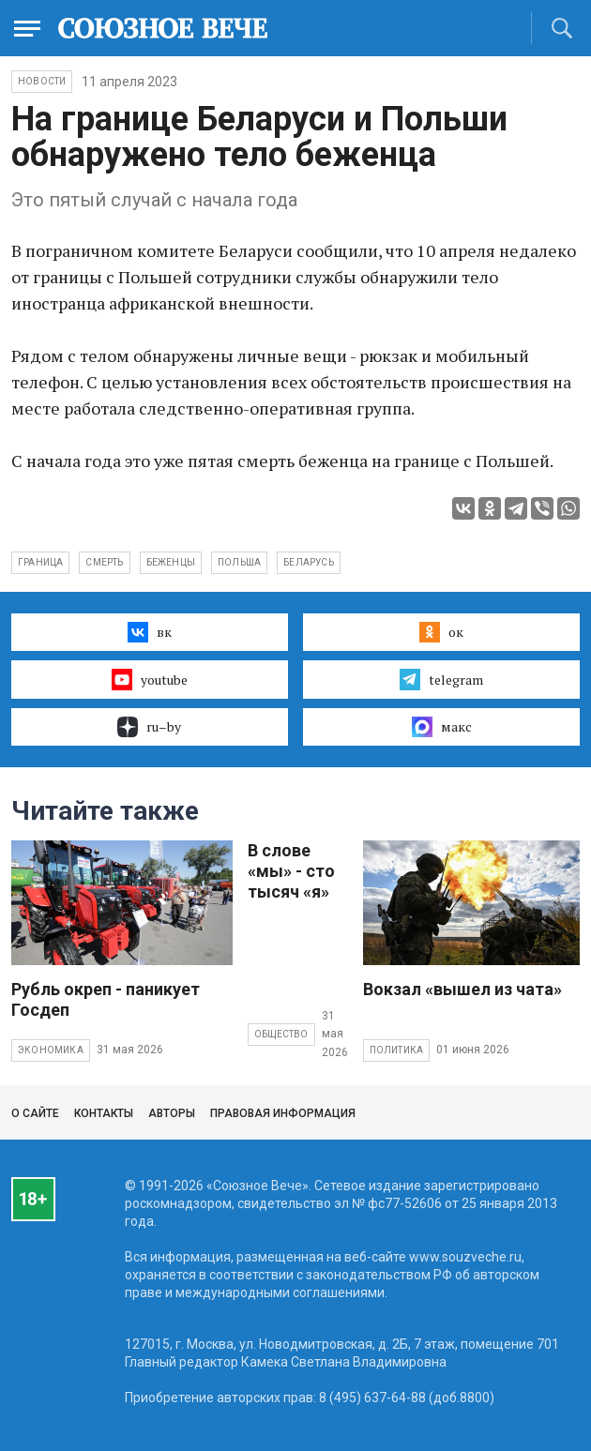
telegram (441, 679)
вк (150, 632)
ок (441, 632)
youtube (150, 679)
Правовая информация (283, 1113)
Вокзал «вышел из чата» (462, 989)
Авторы (171, 1113)
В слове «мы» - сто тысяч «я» (291, 870)
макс (442, 727)
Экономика (50, 1050)
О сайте (35, 1113)
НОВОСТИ (42, 81)
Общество (281, 1034)
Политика (397, 1050)
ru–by (149, 727)
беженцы (170, 562)
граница (40, 562)
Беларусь (308, 562)
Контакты (103, 1113)
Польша (239, 562)
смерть (104, 562)
